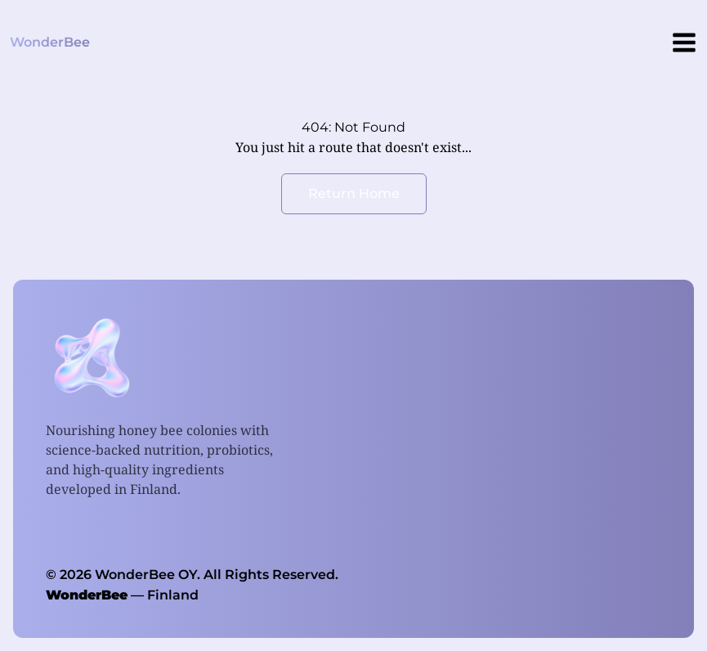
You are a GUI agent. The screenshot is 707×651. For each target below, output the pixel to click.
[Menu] (684, 42)
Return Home (354, 193)
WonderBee (87, 595)
